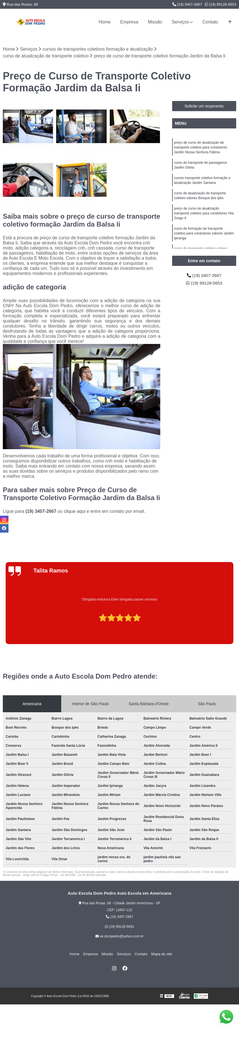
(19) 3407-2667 (187, 4)
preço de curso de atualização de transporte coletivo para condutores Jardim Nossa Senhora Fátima (200, 148)
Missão (155, 22)
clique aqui (74, 511)
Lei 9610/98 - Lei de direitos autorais (83, 875)
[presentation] (4, 628)
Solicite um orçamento (204, 106)
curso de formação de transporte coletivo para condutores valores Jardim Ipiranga (204, 237)
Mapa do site (159, 954)
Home (104, 22)
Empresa (129, 22)
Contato (210, 22)
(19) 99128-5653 (220, 4)
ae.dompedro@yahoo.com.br (119, 937)
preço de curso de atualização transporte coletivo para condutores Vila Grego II (204, 216)
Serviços (180, 22)
